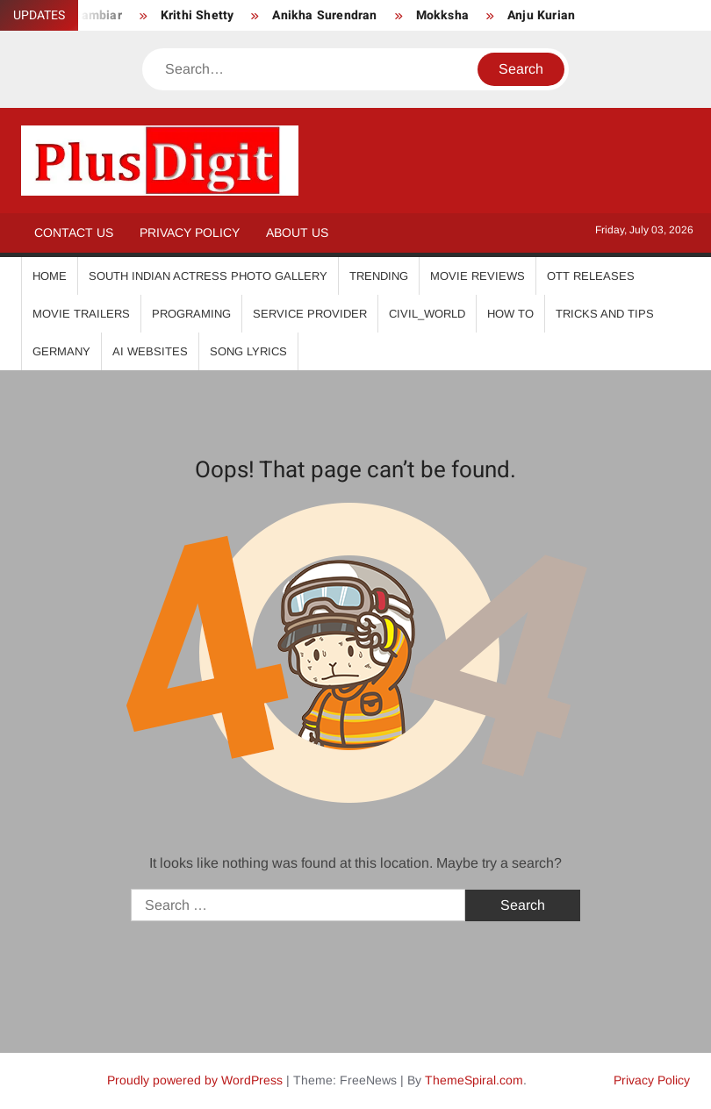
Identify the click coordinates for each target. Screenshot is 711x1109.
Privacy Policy (190, 232)
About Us (297, 232)
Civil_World (427, 313)
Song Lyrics (248, 351)
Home (49, 276)
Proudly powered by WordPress (195, 1080)
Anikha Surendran (324, 15)
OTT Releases (591, 276)
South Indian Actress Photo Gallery (208, 276)
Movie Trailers (81, 313)
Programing (191, 313)
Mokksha (442, 15)
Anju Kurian (541, 15)
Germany (61, 351)
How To (510, 313)
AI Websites (150, 351)
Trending (378, 276)
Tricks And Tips (605, 313)
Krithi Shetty (197, 15)
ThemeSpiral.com (474, 1080)
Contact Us (73, 232)
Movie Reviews (477, 276)
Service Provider (310, 313)
